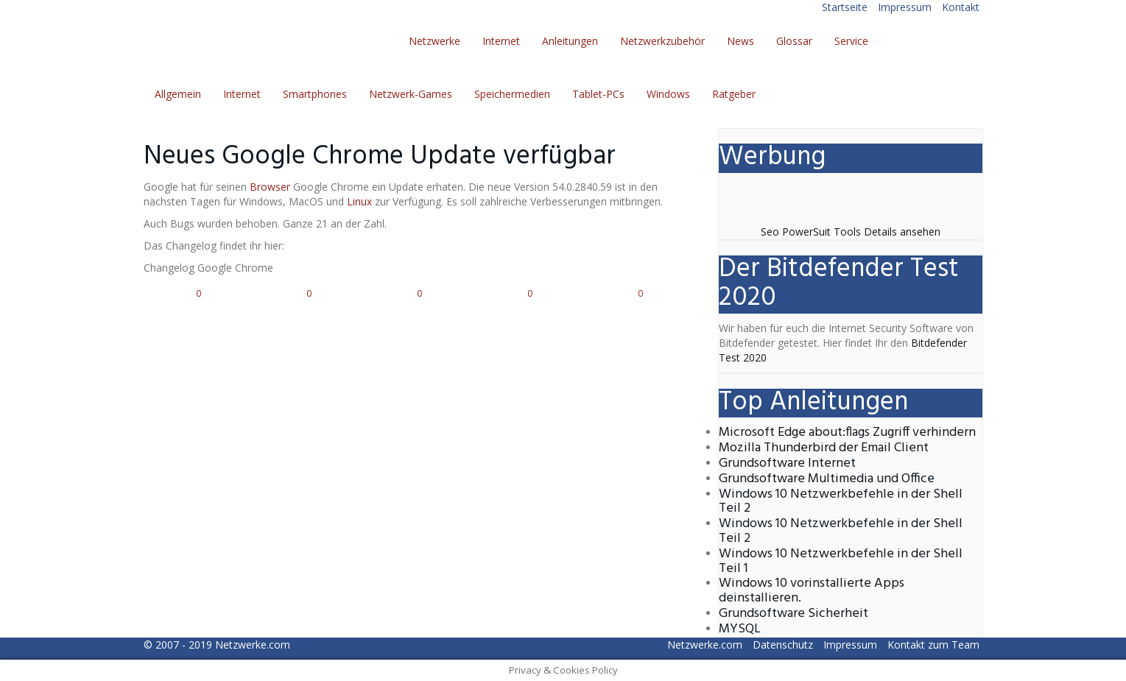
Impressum (905, 7)
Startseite (845, 7)
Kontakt (960, 7)
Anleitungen (570, 41)
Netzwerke (434, 41)
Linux (359, 201)
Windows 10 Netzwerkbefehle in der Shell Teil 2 (841, 502)
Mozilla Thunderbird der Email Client (824, 448)
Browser (270, 187)
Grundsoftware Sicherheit (793, 613)
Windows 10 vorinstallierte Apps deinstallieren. (811, 591)
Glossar (794, 41)
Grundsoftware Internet (787, 463)
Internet (501, 41)
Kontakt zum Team (933, 645)
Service (851, 41)
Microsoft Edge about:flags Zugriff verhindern (847, 432)
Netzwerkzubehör (662, 41)
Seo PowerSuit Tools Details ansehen (850, 232)
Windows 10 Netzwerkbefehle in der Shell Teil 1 (841, 561)
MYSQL (740, 629)
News (740, 41)
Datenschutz (783, 645)
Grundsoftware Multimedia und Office (827, 479)
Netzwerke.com (252, 645)
